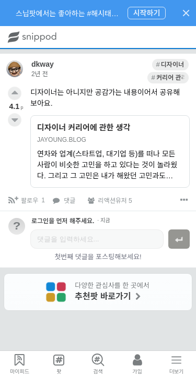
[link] (127, 64)
